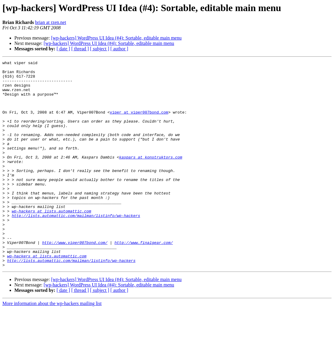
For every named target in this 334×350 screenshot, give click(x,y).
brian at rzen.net (50, 22)
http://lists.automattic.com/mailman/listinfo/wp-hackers (76, 247)
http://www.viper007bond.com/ (74, 279)
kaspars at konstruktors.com (150, 176)
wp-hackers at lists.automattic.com (51, 241)
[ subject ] (99, 48)
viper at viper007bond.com (139, 123)
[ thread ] (80, 48)
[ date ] (63, 48)
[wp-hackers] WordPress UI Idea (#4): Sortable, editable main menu (116, 37)
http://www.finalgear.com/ (143, 279)
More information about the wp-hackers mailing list (51, 344)
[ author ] (119, 48)
